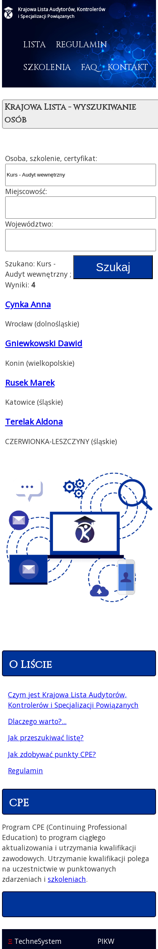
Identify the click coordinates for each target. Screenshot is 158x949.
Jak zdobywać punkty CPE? (52, 754)
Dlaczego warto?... (37, 721)
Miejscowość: (26, 191)
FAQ (89, 67)
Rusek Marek (30, 382)
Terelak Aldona (34, 421)
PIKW (106, 941)
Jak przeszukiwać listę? (46, 737)
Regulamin (81, 44)
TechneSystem (35, 941)
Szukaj (113, 267)
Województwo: (29, 224)
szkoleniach (67, 879)
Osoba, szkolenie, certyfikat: (51, 158)
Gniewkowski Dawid (43, 343)
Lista (34, 44)
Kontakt (127, 67)
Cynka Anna (28, 304)
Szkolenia (47, 67)
